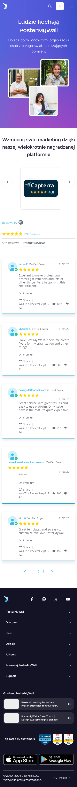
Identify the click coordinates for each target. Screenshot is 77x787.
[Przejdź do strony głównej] (4, 6)
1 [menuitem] (34, 571)
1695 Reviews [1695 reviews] (31, 234)
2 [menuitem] (38, 571)
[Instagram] (44, 599)
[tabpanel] (38, 415)
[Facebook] (32, 599)
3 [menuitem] (43, 571)
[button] (26, 300)
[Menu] (71, 6)
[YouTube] (68, 599)
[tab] (10, 243)
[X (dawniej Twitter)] (56, 599)
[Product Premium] (44, 291)
